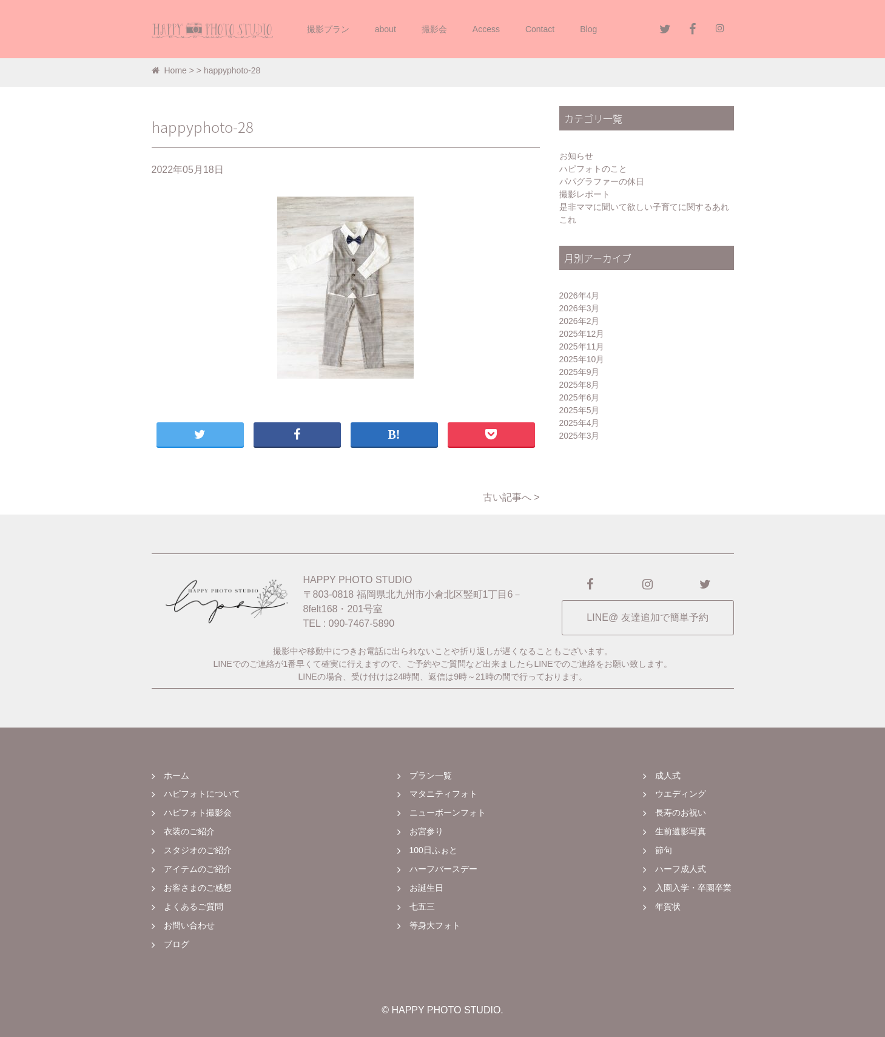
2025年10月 (582, 359)
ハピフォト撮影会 (198, 812)
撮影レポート (584, 194)
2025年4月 (579, 423)
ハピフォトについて (202, 794)
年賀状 (668, 906)
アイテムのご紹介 (198, 869)
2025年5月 (579, 410)
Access (486, 29)
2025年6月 (579, 397)
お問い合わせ (189, 925)
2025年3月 (579, 436)
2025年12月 (582, 334)
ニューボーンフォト (447, 812)
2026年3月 (579, 308)
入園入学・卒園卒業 (693, 888)
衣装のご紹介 (189, 831)
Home (169, 70)
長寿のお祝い (680, 812)
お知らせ (576, 156)
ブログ (176, 944)
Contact (539, 29)
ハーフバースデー (443, 869)
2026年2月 (579, 321)
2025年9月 (579, 372)
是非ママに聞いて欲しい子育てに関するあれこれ (644, 213)
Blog (588, 29)
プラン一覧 (430, 775)
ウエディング (680, 794)
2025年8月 (579, 385)
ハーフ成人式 (680, 869)
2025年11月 (582, 346)
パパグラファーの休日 (601, 181)
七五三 (422, 906)
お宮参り (426, 831)
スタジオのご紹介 (198, 850)
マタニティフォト (443, 794)
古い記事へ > (511, 497)
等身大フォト (434, 925)
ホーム (176, 775)
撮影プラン (328, 29)
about (385, 29)
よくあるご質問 (193, 906)
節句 (663, 850)
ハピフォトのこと (593, 169)
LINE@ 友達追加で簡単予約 (647, 617)
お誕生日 (426, 888)
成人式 (668, 775)
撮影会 (434, 29)
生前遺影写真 (680, 831)
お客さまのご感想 (198, 888)
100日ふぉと (433, 850)
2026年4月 (579, 295)
